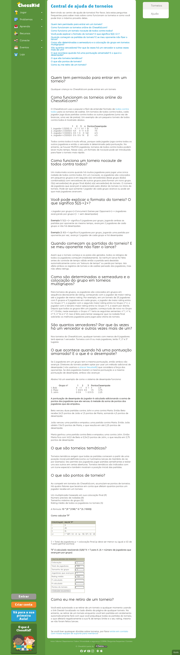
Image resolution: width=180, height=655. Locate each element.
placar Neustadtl (88, 367)
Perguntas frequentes (116, 641)
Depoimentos (68, 641)
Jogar (28, 12)
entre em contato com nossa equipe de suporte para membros (89, 632)
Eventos (28, 48)
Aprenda (28, 26)
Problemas (28, 20)
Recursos (22, 34)
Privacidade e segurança (90, 641)
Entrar (24, 596)
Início (53, 641)
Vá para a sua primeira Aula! (23, 615)
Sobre (76, 641)
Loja (19, 54)
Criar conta (23, 604)
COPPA (104, 641)
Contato (129, 641)
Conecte (28, 40)
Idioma (59, 641)
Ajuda (175, 652)
